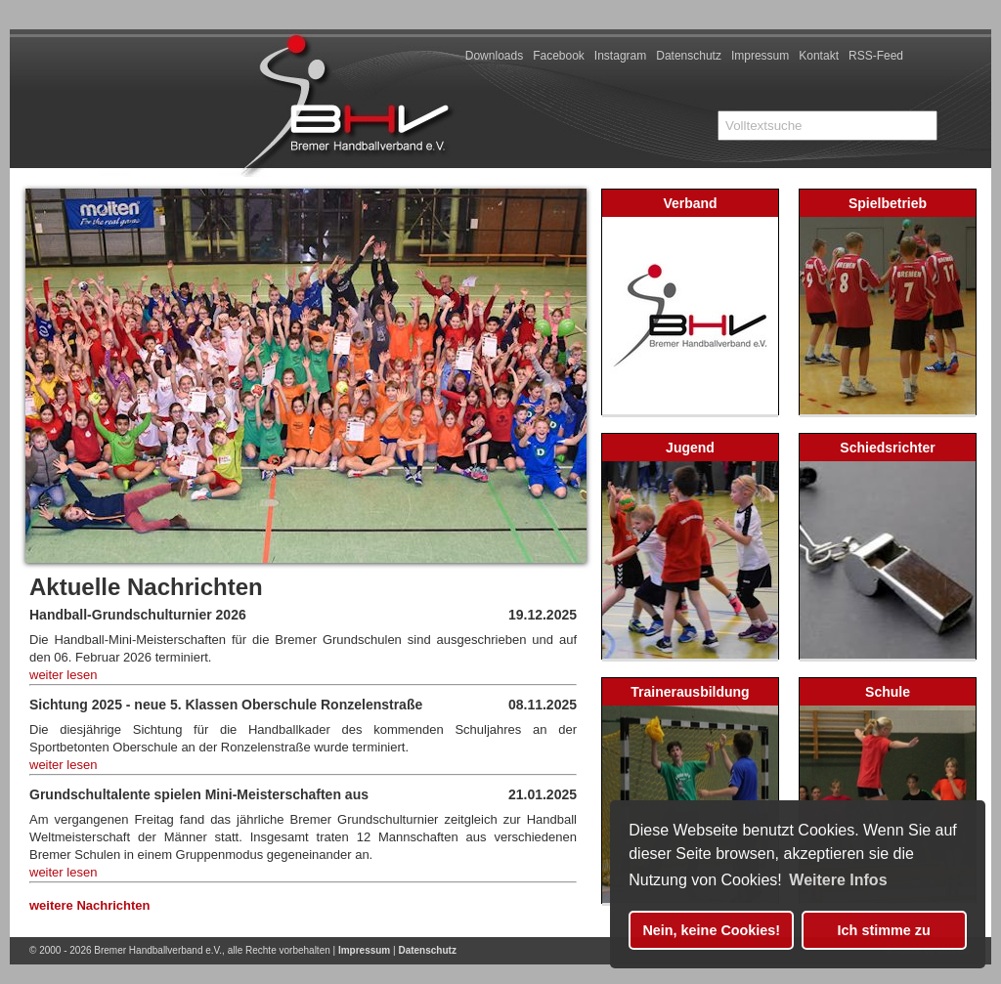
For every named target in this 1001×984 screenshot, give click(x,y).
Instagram (620, 56)
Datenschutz (688, 56)
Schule (887, 692)
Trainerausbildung (690, 692)
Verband (690, 203)
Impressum (760, 56)
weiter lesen (63, 674)
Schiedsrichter (887, 447)
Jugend (690, 447)
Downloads (494, 56)
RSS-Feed (876, 56)
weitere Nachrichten (90, 905)
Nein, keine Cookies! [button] (711, 930)
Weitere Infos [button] (838, 880)
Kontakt (819, 56)
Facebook (559, 56)
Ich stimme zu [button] (884, 930)
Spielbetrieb (888, 203)
